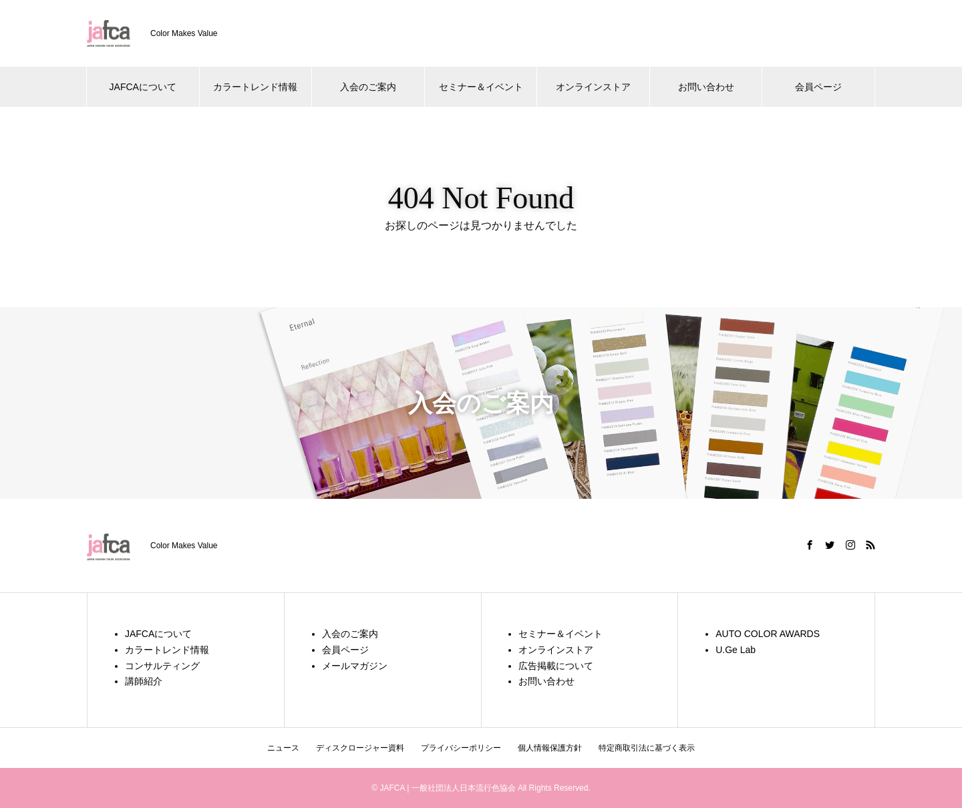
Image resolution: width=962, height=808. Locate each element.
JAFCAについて (143, 86)
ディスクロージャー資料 (360, 748)
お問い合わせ (706, 86)
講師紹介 (143, 681)
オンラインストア (593, 86)
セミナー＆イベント (481, 86)
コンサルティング (162, 665)
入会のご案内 (368, 86)
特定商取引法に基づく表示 (647, 748)
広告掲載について (555, 665)
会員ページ (818, 86)
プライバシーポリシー (461, 748)
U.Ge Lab (735, 649)
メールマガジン (354, 665)
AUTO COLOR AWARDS (767, 633)
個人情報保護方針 (550, 748)
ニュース (283, 748)
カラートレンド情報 (255, 86)
